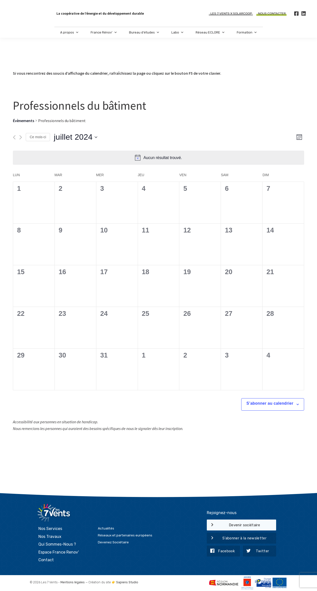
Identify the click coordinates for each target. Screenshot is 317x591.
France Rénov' (104, 32)
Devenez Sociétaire (113, 542)
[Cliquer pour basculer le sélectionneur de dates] (75, 137)
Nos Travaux (49, 536)
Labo (177, 32)
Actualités (106, 528)
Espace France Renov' (58, 552)
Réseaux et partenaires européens (125, 535)
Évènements (23, 120)
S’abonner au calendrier (269, 403)
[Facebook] (296, 13)
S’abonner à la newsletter (236, 538)
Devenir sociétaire (233, 525)
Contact (46, 560)
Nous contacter (272, 13)
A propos (69, 32)
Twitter (256, 551)
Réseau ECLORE (210, 32)
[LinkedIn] (303, 13)
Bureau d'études (144, 32)
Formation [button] (247, 32)
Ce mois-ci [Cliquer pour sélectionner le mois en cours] (38, 137)
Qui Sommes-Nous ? (57, 544)
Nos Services (50, 528)
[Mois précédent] (14, 137)
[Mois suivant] (20, 137)
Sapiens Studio (127, 582)
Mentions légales (72, 582)
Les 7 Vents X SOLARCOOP (231, 13)
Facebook (221, 551)
